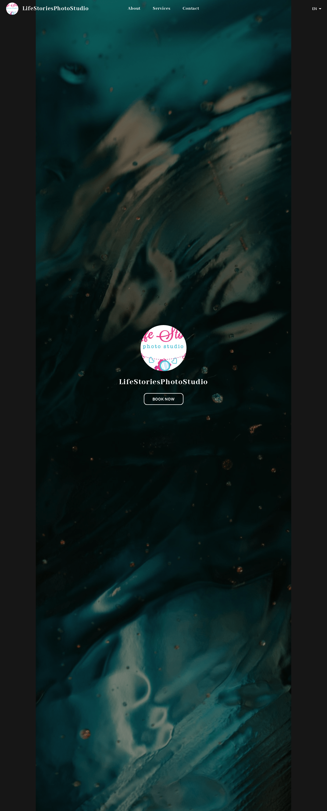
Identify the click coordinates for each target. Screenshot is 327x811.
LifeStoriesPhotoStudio (55, 8)
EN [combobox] (314, 8)
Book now (164, 399)
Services (161, 8)
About (134, 8)
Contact (191, 8)
